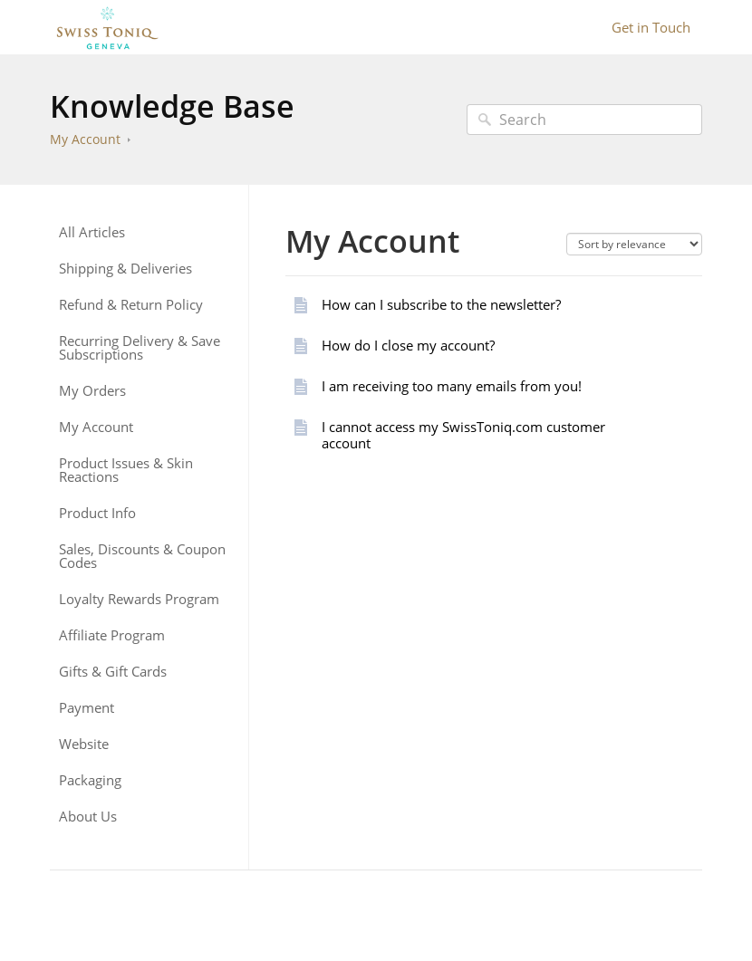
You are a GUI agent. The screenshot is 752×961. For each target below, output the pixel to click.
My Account (85, 139)
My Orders (92, 391)
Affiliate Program (112, 635)
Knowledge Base (172, 106)
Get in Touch (651, 27)
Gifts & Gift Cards (113, 671)
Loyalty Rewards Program (139, 599)
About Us (88, 816)
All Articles (92, 232)
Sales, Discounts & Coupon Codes (142, 556)
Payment (86, 708)
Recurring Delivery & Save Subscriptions (139, 347)
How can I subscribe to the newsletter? (441, 304)
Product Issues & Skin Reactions (126, 470)
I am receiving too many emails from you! (452, 386)
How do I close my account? (408, 345)
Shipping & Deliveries (125, 268)
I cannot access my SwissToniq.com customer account (463, 435)
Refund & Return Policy (131, 305)
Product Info (97, 513)
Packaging (90, 780)
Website (84, 744)
